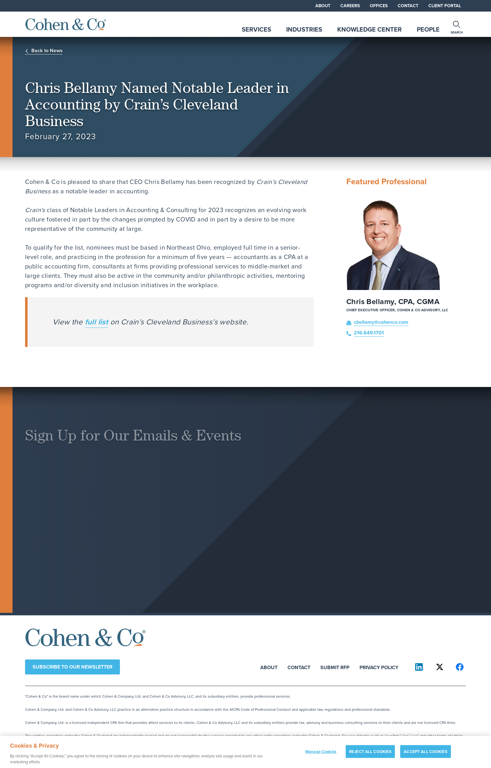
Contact (408, 6)
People (428, 29)
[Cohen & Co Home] (65, 24)
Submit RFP (334, 667)
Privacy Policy (378, 667)
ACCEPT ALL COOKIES (425, 754)
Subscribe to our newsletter (72, 666)
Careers (350, 6)
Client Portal (444, 6)
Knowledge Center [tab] (369, 29)
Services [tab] (256, 29)
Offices (379, 6)
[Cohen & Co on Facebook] (460, 666)
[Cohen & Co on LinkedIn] (420, 666)
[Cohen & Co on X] (440, 666)
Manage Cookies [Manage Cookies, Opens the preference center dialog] (320, 754)
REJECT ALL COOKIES (370, 754)
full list (96, 322)
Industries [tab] (304, 29)
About (322, 6)
